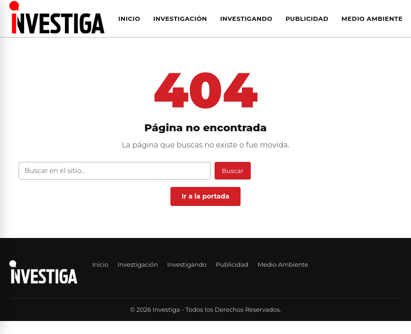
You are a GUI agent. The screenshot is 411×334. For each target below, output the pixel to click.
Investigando (246, 18)
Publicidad (307, 18)
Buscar (232, 170)
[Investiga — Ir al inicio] (56, 17)
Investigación (180, 18)
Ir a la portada (205, 196)
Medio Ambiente (372, 18)
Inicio (129, 18)
